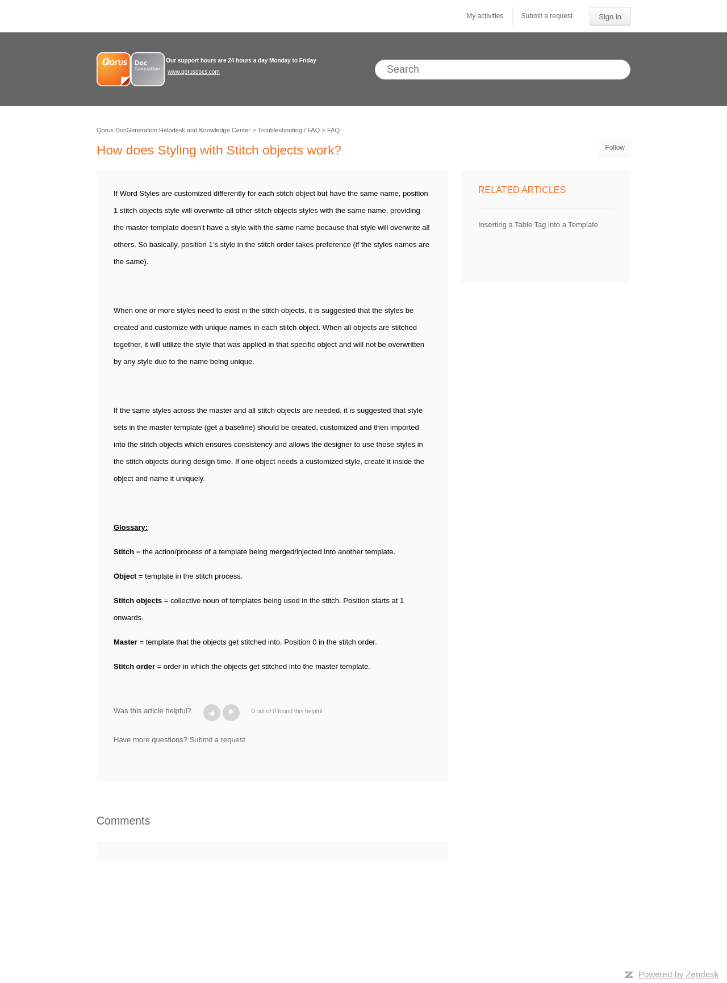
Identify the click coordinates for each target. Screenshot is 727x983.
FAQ (333, 130)
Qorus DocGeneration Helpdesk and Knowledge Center (173, 130)
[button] (211, 712)
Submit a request (547, 16)
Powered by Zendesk (678, 974)
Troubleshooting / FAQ (289, 130)
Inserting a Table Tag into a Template (538, 224)
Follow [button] (615, 148)
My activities (484, 16)
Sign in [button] (610, 16)
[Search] (502, 70)
